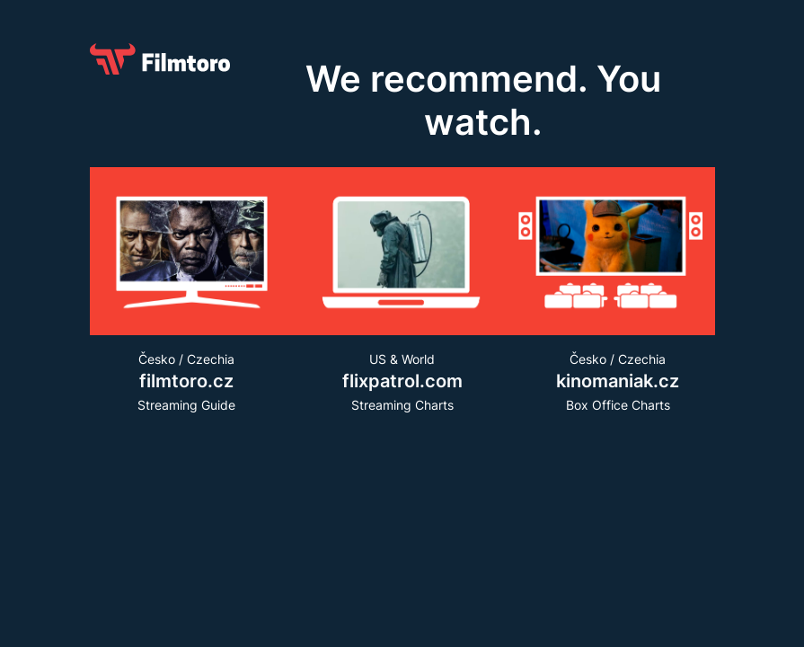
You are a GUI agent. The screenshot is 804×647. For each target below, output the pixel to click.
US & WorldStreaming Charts (402, 381)
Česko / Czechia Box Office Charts (618, 381)
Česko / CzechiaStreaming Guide (187, 381)
